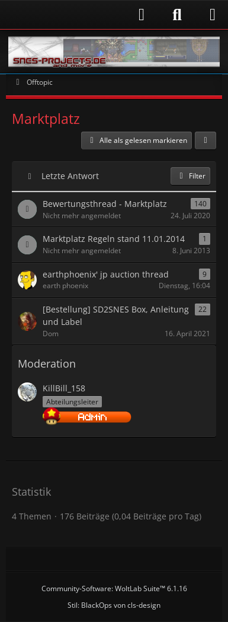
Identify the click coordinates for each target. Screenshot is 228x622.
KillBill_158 (64, 388)
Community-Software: (114, 588)
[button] (205, 140)
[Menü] (212, 15)
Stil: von (114, 605)
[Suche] (177, 15)
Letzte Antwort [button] (70, 175)
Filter (190, 176)
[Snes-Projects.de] (114, 52)
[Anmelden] (81, 14)
